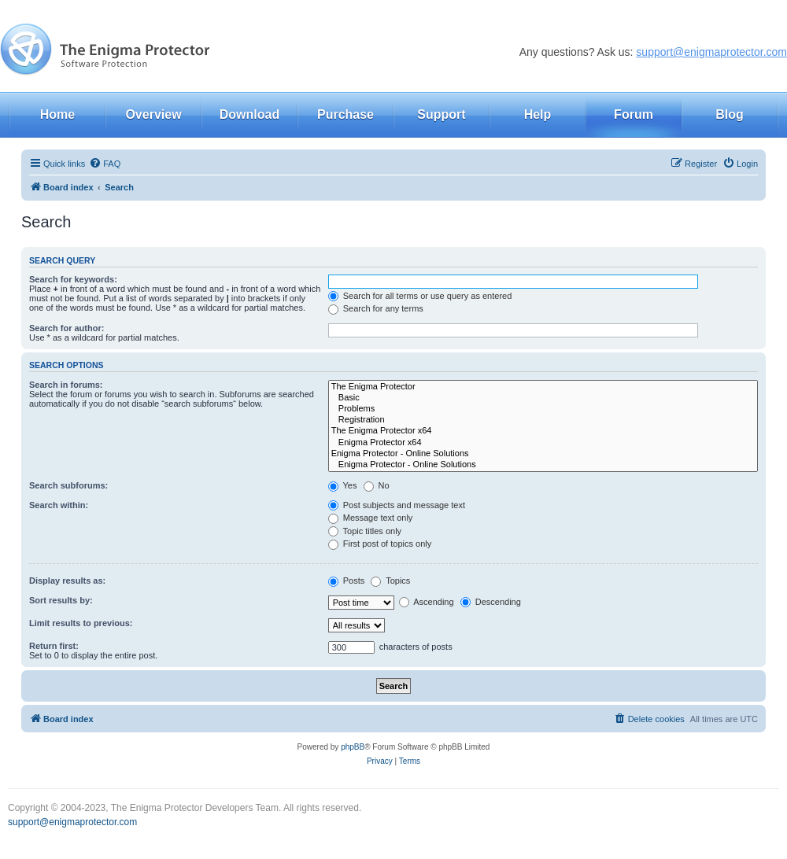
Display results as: (67, 580)
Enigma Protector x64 (543, 442)
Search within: (58, 505)
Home (57, 114)
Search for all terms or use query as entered (420, 295)
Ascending (426, 601)
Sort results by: (61, 600)
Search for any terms (375, 308)
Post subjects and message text (396, 505)
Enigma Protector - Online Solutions (543, 453)
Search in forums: (66, 384)
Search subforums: (68, 485)
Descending (490, 601)
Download (249, 114)
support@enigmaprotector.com (711, 52)
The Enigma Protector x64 (543, 431)
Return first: (54, 646)
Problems (543, 409)
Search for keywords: (73, 279)
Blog (729, 114)
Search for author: (66, 328)
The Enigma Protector (543, 387)
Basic (543, 398)
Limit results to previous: (80, 623)
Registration (543, 420)
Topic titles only (364, 531)
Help (538, 114)
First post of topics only (380, 543)
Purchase (345, 114)
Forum (633, 114)
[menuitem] (104, 163)
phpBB (352, 747)
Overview (153, 114)
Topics (390, 580)
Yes (342, 485)
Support (441, 114)
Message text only (370, 517)
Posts (346, 580)
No (377, 485)
